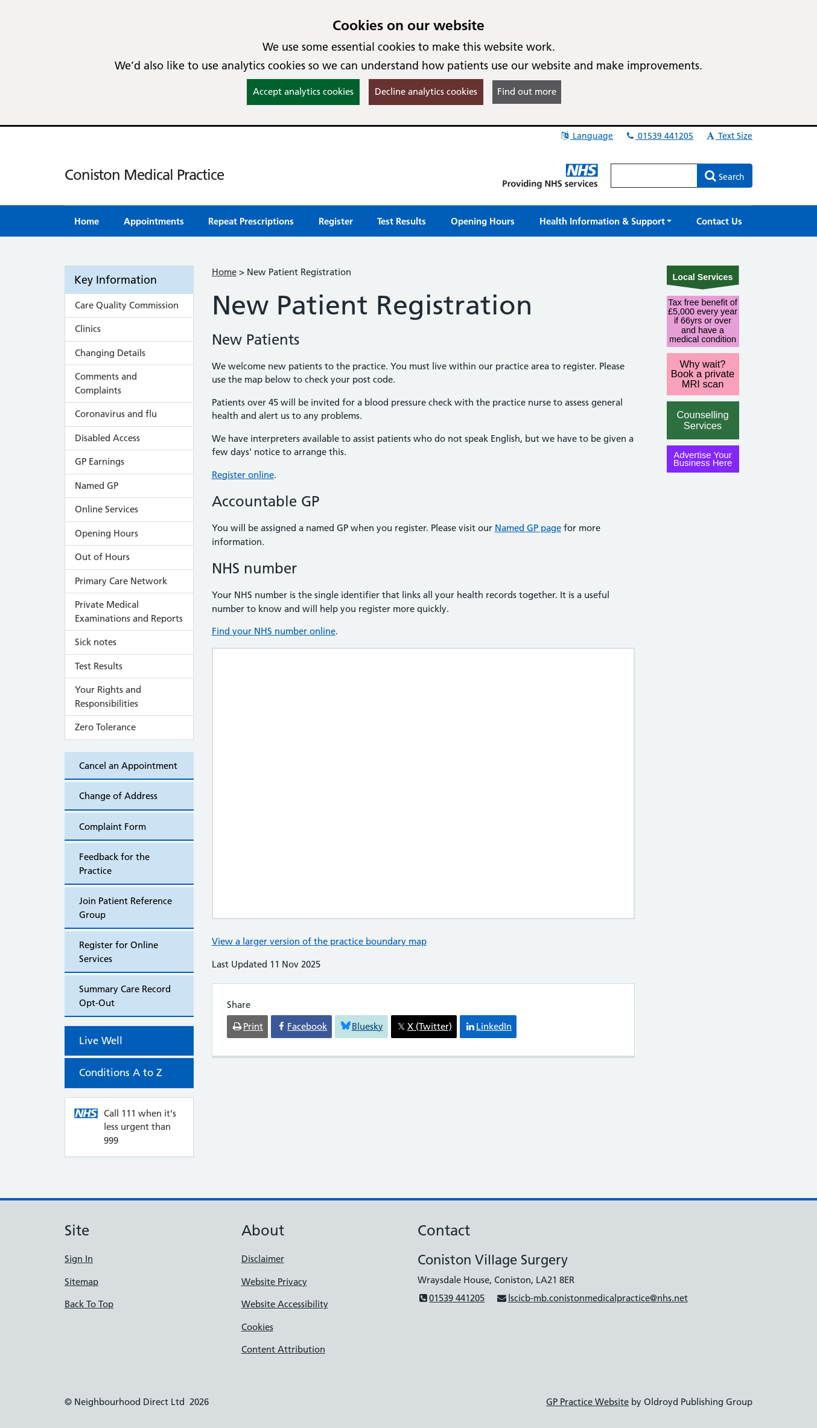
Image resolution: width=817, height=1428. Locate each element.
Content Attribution (283, 1349)
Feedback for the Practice (114, 863)
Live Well (100, 1040)
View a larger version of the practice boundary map (319, 941)
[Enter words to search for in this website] (654, 176)
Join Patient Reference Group (125, 907)
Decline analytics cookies (426, 91)
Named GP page (528, 528)
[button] (606, 221)
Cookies (257, 1327)
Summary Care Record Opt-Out (125, 996)
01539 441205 (659, 135)
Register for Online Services (118, 951)
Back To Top (89, 1304)
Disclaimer (262, 1258)
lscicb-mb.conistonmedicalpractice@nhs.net (591, 1298)
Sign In (79, 1258)
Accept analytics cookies (303, 91)
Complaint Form (112, 826)
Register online (243, 474)
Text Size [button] (728, 135)
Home (224, 272)
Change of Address (118, 796)
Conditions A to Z (120, 1072)
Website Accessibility (284, 1304)
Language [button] (586, 135)
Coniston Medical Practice (144, 174)
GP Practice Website (587, 1401)
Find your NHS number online (273, 631)
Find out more (526, 91)
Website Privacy (274, 1281)
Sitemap (81, 1281)
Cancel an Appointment (128, 765)
